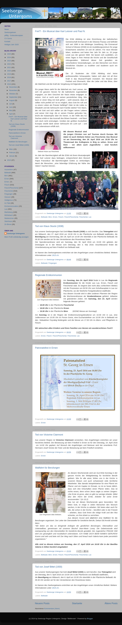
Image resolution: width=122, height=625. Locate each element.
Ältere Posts (111, 603)
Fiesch (60, 217)
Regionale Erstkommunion (48, 275)
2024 (9, 57)
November (13, 90)
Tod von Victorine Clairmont (49, 434)
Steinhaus (8, 221)
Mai (10, 110)
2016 (9, 84)
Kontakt (7, 41)
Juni (11, 107)
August (12, 100)
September (13, 97)
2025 (9, 54)
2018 (9, 77)
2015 (9, 160)
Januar (12, 156)
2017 (9, 81)
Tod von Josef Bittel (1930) (48, 567)
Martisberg (8, 212)
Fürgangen (52, 263)
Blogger (90, 619)
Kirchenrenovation (11, 206)
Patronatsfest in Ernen (46, 348)
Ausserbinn (8, 169)
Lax (90, 217)
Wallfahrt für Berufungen (47, 467)
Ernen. (7, 182)
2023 (9, 61)
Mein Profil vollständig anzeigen (16, 237)
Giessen (7, 197)
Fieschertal (83, 217)
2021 (9, 67)
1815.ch (55, 255)
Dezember (13, 87)
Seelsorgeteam (10, 32)
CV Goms (8, 38)
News (6, 29)
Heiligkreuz (8, 200)
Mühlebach (8, 215)
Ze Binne (7, 224)
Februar (12, 152)
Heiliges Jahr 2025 (11, 45)
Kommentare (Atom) (52, 608)
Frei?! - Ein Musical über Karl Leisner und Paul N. (60, 31)
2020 (9, 71)
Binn (50, 217)
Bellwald (44, 217)
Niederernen (9, 218)
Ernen (55, 217)
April (11, 114)
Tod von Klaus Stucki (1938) (49, 226)
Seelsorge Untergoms (16, 233)
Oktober (12, 94)
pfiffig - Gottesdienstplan (13, 35)
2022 (9, 64)
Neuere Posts (42, 603)
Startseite (77, 603)
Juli (10, 104)
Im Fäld (7, 203)
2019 (9, 74)
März (11, 149)
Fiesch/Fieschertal (71, 217)
